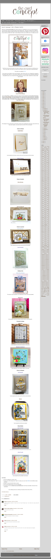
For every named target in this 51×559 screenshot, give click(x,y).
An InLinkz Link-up (5, 491)
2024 (43, 94)
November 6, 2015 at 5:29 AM (18, 508)
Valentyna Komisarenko (8, 514)
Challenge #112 (46, 157)
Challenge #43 (6, 496)
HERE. (25, 71)
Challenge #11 (43, 156)
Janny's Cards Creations (8, 508)
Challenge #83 (44, 277)
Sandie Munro (20, 130)
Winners (44, 117)
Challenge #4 (43, 254)
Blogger (36, 555)
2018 (43, 103)
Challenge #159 (43, 195)
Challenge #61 (43, 149)
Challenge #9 (43, 281)
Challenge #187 (43, 215)
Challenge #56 (43, 263)
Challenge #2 (46, 224)
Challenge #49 (43, 259)
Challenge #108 (46, 155)
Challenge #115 (46, 159)
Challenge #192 (43, 219)
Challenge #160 (46, 196)
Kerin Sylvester (20, 228)
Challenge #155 (46, 192)
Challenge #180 (46, 210)
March (44, 136)
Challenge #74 (44, 272)
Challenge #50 (43, 260)
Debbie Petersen (20, 158)
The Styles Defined (20, 20)
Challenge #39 (46, 253)
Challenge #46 (47, 257)
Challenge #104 (46, 153)
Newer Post (4, 548)
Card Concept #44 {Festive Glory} (46, 116)
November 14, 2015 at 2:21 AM (12, 520)
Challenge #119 (43, 162)
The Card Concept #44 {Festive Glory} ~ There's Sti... (46, 112)
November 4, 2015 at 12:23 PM (13, 501)
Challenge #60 (47, 265)
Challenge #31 (44, 250)
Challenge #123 (46, 165)
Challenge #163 (46, 198)
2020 (43, 100)
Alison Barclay (20, 182)
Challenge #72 (44, 271)
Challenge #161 (43, 197)
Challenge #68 (47, 268)
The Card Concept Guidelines (9, 22)
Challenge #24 (43, 246)
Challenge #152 (46, 190)
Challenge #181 (43, 211)
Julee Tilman (20, 92)
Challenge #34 (44, 251)
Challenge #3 (43, 249)
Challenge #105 (43, 154)
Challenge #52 (43, 261)
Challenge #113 (43, 158)
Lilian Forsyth (20, 452)
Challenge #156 (43, 193)
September (45, 129)
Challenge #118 (46, 161)
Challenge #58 (43, 264)
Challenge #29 (46, 248)
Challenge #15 (46, 188)
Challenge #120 (46, 163)
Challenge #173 (43, 205)
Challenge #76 (44, 273)
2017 (43, 104)
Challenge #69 (43, 269)
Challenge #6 (43, 265)
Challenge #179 (43, 209)
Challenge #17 (43, 148)
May (44, 133)
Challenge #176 (43, 207)
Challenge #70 (44, 270)
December (45, 108)
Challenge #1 (47, 149)
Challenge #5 (47, 259)
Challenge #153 (43, 191)
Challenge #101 (46, 151)
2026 (43, 91)
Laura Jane (20, 323)
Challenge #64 (47, 266)
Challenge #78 (44, 274)
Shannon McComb (20, 206)
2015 (43, 107)
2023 (43, 96)
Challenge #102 (43, 152)
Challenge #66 (47, 267)
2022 (43, 97)
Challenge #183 (46, 212)
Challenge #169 (46, 202)
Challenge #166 (46, 200)
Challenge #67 (43, 268)
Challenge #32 (47, 148)
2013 (43, 142)
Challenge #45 (43, 257)
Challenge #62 (43, 266)
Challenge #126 (46, 167)
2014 (43, 141)
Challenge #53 (47, 261)
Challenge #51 (47, 260)
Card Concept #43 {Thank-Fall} (46, 123)
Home (3, 20)
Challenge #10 (43, 150)
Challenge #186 (46, 214)
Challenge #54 (43, 262)
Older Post (36, 548)
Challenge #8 (44, 275)
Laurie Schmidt (20, 247)
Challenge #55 (47, 262)
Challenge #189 (46, 216)
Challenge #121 (43, 164)
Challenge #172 (46, 204)
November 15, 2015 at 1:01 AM (12, 526)
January (44, 139)
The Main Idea (9, 20)
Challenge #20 (43, 225)
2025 (43, 93)
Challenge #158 (46, 194)
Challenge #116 (43, 160)
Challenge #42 (47, 255)
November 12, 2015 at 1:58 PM (18, 514)
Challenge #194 (46, 220)
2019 (43, 101)
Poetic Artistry (21, 100)
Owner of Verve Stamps (20, 93)
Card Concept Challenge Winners (45, 125)
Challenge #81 (44, 276)
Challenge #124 (43, 166)
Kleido (5, 520)
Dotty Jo (5, 501)
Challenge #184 (43, 213)
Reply (5, 505)
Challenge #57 (47, 263)
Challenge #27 (44, 247)
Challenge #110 (46, 147)
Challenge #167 (43, 201)
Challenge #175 (46, 206)
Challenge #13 (43, 170)
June (44, 132)
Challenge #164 (43, 199)
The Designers (30, 20)
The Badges (21, 22)
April (44, 135)
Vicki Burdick (20, 372)
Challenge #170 (43, 203)
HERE (28, 480)
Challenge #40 (47, 254)
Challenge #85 (44, 278)
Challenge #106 (43, 146)
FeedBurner (45, 76)
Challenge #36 (44, 252)
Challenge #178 (46, 208)
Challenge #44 (47, 256)
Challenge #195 (43, 221)
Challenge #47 (43, 258)
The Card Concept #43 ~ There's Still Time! (46, 120)
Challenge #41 (43, 255)
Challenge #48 (47, 258)
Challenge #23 (46, 245)
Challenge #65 (43, 267)
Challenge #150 (43, 189)
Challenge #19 (43, 217)
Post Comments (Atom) (10, 551)
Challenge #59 (47, 264)
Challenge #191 (46, 218)
